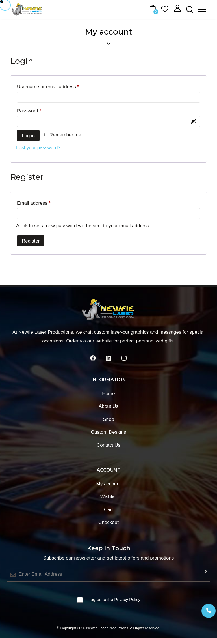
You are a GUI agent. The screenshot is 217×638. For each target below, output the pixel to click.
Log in (28, 135)
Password (38, 110)
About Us (108, 406)
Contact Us (108, 445)
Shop (108, 419)
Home (108, 393)
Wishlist (108, 496)
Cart (108, 509)
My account (108, 484)
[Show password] (193, 121)
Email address (43, 202)
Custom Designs (108, 432)
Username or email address (57, 85)
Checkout (108, 522)
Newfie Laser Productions (107, 628)
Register (31, 241)
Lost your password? (38, 147)
